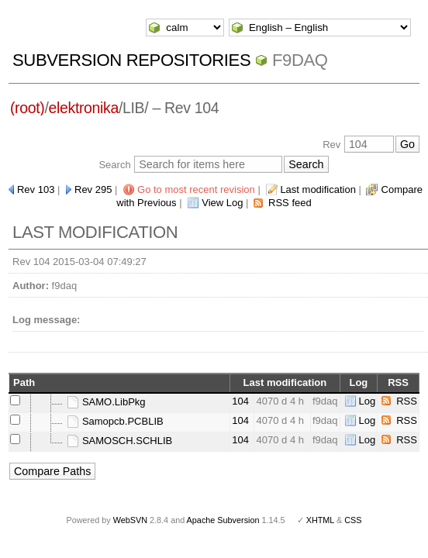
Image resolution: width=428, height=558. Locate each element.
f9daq (300, 60)
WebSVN (130, 520)
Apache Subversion (223, 520)
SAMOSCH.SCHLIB (119, 440)
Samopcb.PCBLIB (115, 421)
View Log (222, 202)
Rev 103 (35, 189)
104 (240, 401)
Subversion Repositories (131, 60)
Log (367, 401)
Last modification (318, 189)
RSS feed (290, 202)
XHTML (320, 520)
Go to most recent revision (196, 189)
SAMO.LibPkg (106, 402)
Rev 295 (93, 189)
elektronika (84, 107)
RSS (406, 401)
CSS (352, 520)
